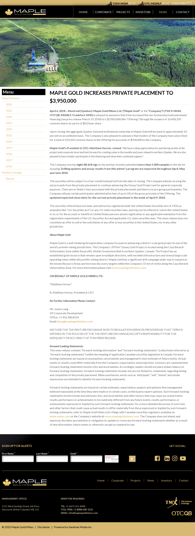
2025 (9, 110)
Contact (183, 480)
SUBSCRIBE (182, 3)
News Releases (11, 98)
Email (73, 453)
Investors (166, 480)
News (150, 480)
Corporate (117, 480)
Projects (136, 480)
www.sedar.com (60, 416)
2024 (9, 116)
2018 (9, 153)
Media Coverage (12, 172)
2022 (9, 129)
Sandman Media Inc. (80, 527)
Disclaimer (43, 527)
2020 (9, 141)
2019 (9, 147)
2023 (9, 122)
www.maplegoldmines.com (129, 267)
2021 (9, 135)
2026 (9, 104)
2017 (9, 160)
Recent (10, 178)
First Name (8, 453)
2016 (9, 166)
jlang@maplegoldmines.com (75, 321)
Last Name (41, 453)
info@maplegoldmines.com (83, 513)
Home (101, 480)
